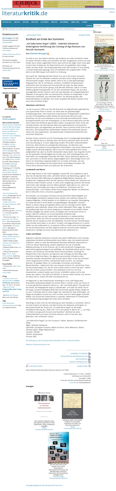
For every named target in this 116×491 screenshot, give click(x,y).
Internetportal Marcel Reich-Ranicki (9, 171)
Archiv (17, 22)
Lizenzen (73, 382)
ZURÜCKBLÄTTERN (33, 35)
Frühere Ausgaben (16, 29)
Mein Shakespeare (9, 133)
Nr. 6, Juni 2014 (29, 29)
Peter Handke (15, 159)
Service (54, 22)
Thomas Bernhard (8, 145)
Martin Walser (10, 129)
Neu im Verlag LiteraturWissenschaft (104, 110)
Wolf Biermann (12, 131)
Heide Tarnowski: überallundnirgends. (9, 203)
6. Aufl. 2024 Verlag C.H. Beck (104, 70)
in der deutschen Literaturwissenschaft (10, 304)
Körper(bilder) (7, 42)
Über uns (75, 22)
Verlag (112, 12)
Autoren (45, 22)
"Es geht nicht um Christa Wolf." (10, 219)
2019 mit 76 (6, 215)
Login (84, 22)
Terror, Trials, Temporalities (9, 255)
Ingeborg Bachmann (9, 165)
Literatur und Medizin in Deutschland (11, 244)
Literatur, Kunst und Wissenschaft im (10, 280)
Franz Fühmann (14, 155)
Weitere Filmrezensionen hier (38, 344)
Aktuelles (7, 22)
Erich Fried (6, 151)
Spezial (26, 22)
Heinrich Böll (6, 127)
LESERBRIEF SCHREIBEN (80, 353)
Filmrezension (69, 29)
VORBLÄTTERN (85, 35)
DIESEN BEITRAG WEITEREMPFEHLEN (76, 356)
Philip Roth (17, 125)
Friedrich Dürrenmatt (9, 139)
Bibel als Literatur (12, 295)
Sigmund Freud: (11, 289)
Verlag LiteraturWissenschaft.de (44, 429)
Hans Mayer (6, 50)
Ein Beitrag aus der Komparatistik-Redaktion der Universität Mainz (53, 340)
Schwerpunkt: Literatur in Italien (49, 29)
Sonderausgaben (9, 119)
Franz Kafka (6, 272)
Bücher (34, 22)
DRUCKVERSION (83, 359)
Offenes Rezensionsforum (11, 54)
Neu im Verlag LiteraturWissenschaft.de (58, 477)
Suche (89, 25)
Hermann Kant (7, 136)
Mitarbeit (64, 22)
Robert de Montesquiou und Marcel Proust (11, 237)
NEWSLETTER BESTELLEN (80, 362)
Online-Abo (6, 70)
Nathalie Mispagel (38, 53)
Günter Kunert (7, 125)
